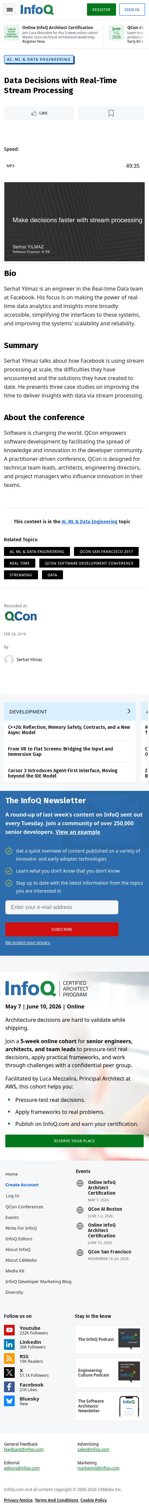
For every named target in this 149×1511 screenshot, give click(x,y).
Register (101, 9)
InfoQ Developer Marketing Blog (38, 1281)
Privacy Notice (18, 1500)
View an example (77, 832)
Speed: (11, 149)
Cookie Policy (93, 1500)
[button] (61, 929)
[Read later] (111, 113)
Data (52, 574)
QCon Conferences (24, 1207)
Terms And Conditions (56, 1500)
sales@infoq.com (93, 1449)
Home (11, 1174)
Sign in (132, 9)
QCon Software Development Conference (89, 563)
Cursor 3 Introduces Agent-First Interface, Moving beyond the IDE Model (62, 773)
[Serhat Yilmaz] (9, 660)
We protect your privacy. (28, 942)
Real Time (20, 563)
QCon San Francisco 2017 (106, 551)
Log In (13, 1196)
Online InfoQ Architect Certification (102, 1188)
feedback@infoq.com (24, 1449)
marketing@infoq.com (98, 1468)
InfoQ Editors (18, 1239)
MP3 (10, 165)
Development (28, 711)
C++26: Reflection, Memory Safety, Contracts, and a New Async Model (69, 729)
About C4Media (21, 1260)
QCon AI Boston (105, 1209)
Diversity (14, 1292)
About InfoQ (17, 1249)
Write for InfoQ (21, 1228)
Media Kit (14, 1271)
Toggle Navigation (10, 9)
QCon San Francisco (109, 1252)
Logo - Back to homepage (37, 9)
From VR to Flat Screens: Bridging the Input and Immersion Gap (60, 751)
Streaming (21, 574)
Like (43, 112)
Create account (21, 1185)
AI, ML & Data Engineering (39, 59)
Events (12, 1217)
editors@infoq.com (22, 1468)
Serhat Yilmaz (29, 659)
